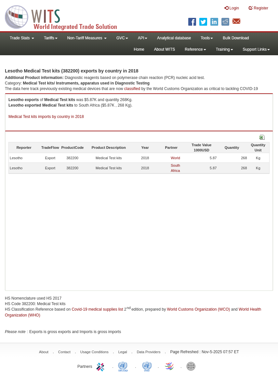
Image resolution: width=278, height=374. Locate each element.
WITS (65, 16)
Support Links (256, 49)
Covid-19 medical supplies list (97, 309)
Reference (195, 49)
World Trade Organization (169, 365)
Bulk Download (236, 38)
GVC (122, 38)
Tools (207, 38)
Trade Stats (22, 38)
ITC (101, 365)
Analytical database (174, 38)
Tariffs (51, 38)
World (175, 158)
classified (132, 88)
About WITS (164, 49)
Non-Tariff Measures (87, 38)
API (142, 38)
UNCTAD (124, 365)
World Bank (192, 365)
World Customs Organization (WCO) (198, 309)
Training (224, 49)
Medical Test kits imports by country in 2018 (46, 116)
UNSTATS (146, 365)
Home (139, 49)
